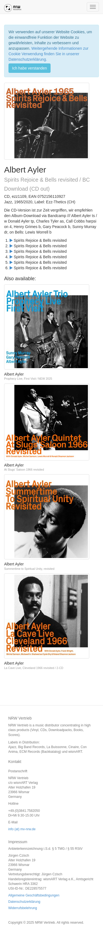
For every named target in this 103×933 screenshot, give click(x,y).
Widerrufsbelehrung (22, 908)
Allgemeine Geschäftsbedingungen (33, 895)
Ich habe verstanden (29, 68)
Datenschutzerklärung (24, 902)
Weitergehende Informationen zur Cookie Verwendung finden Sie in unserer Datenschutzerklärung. (48, 54)
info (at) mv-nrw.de (21, 829)
